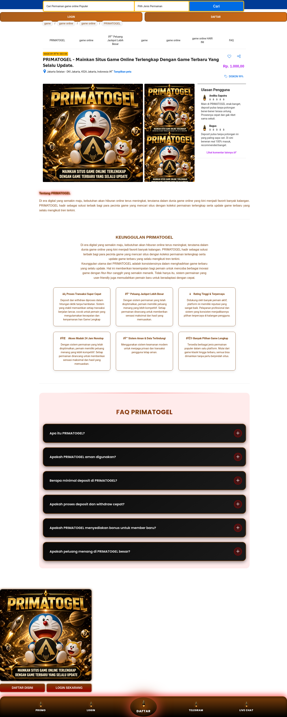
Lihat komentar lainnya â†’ (222, 152)
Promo (41, 707)
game (47, 23)
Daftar (144, 707)
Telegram (196, 707)
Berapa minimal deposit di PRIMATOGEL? (83, 480)
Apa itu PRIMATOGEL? (67, 433)
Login (91, 707)
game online (66, 23)
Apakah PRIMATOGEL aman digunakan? (83, 457)
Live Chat (246, 707)
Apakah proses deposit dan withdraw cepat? (87, 504)
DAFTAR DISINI (22, 687)
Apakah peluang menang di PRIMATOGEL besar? (90, 551)
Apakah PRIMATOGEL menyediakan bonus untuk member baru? (103, 527)
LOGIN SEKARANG (69, 687)
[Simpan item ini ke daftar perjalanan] (229, 56)
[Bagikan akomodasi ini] (238, 56)
